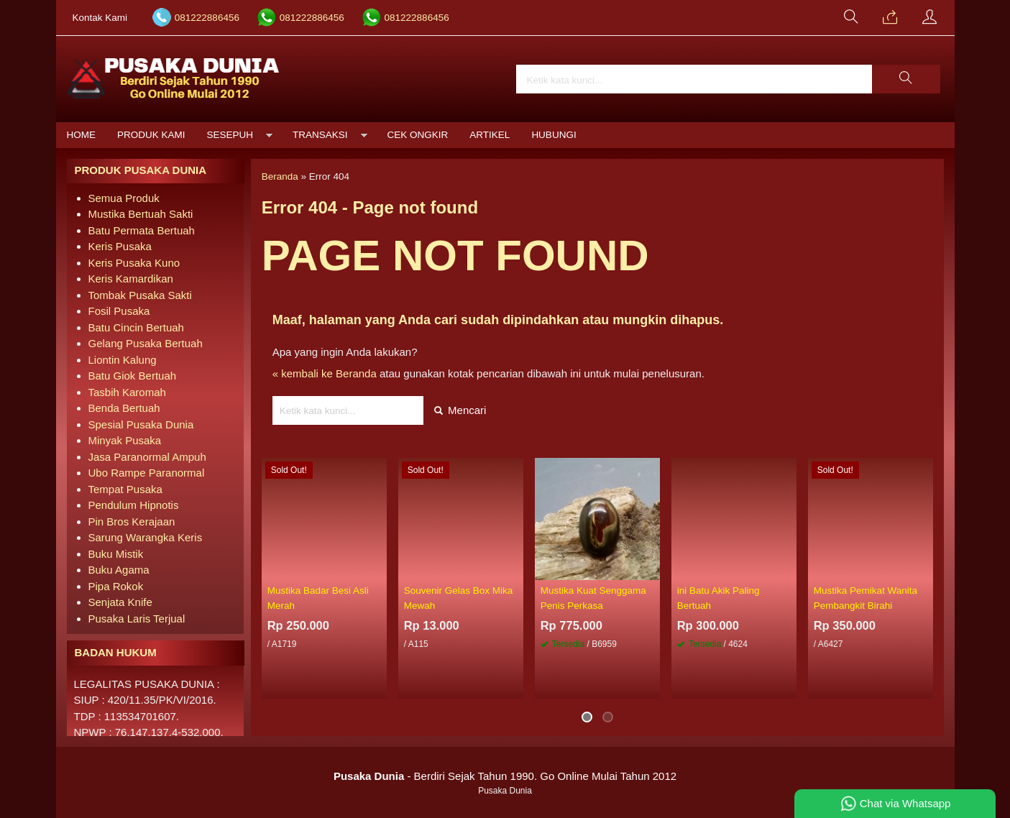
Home (81, 134)
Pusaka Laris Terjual (136, 618)
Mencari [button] (460, 410)
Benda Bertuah (124, 408)
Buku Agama (119, 570)
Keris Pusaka (120, 246)
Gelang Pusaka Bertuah (145, 343)
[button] (906, 79)
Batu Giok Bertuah (132, 375)
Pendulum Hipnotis (133, 505)
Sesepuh (230, 134)
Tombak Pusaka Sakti (140, 295)
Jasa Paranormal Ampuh (147, 457)
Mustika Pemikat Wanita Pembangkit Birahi (865, 597)
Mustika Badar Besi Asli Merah (318, 597)
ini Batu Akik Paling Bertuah (718, 597)
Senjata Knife (120, 602)
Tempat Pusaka (125, 489)
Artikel (489, 134)
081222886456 (207, 17)
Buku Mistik (116, 554)
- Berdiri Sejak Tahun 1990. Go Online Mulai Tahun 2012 (505, 776)
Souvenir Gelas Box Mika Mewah (458, 597)
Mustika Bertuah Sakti (140, 214)
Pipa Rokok (116, 586)
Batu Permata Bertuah (141, 230)
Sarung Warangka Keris (145, 537)
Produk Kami (151, 134)
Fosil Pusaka (119, 311)
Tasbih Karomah (127, 392)
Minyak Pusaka (125, 440)
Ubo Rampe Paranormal (146, 473)
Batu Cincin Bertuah (136, 327)
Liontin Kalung (122, 360)
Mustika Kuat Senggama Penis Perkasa (593, 597)
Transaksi (320, 134)
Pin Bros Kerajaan (131, 521)
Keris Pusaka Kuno (134, 263)
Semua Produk (124, 198)
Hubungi (553, 134)
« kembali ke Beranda (324, 373)
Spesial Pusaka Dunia (141, 424)
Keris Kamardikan (130, 278)
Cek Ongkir (418, 134)
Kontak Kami (100, 17)
